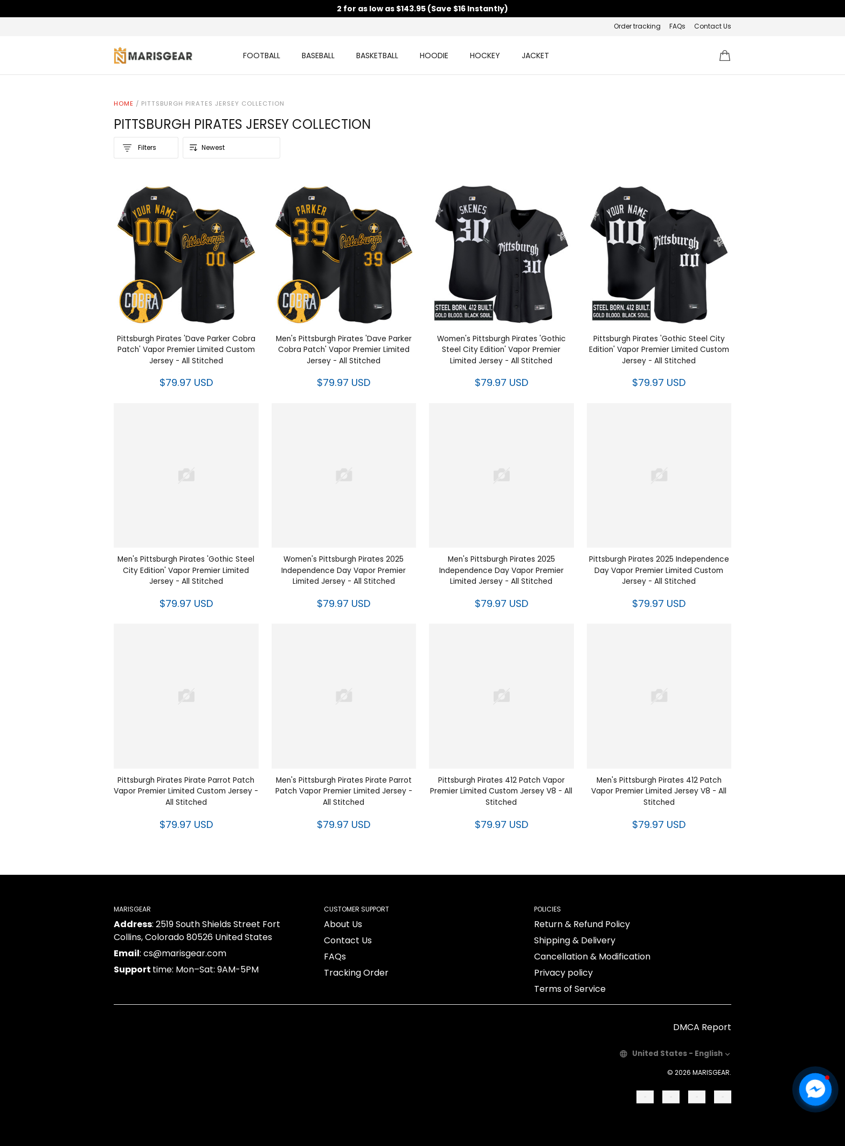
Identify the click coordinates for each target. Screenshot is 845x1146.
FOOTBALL (261, 55)
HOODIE (434, 55)
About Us (343, 924)
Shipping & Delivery (574, 940)
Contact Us (712, 26)
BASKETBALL (377, 55)
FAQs (677, 26)
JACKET (535, 55)
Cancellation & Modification (592, 956)
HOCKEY (485, 55)
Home (124, 103)
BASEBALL (318, 55)
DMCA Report (702, 1027)
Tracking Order (356, 972)
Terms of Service (570, 989)
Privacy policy (563, 972)
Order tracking (637, 26)
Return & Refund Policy (582, 924)
